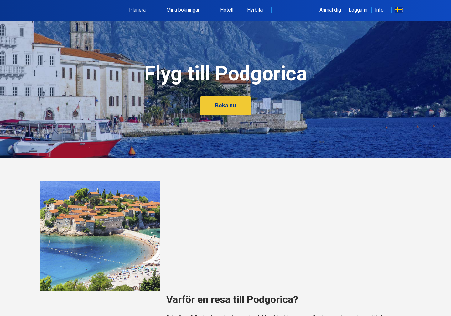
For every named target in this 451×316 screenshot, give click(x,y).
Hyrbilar (255, 10)
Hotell (226, 10)
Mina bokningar (186, 10)
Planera (141, 10)
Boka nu (225, 105)
